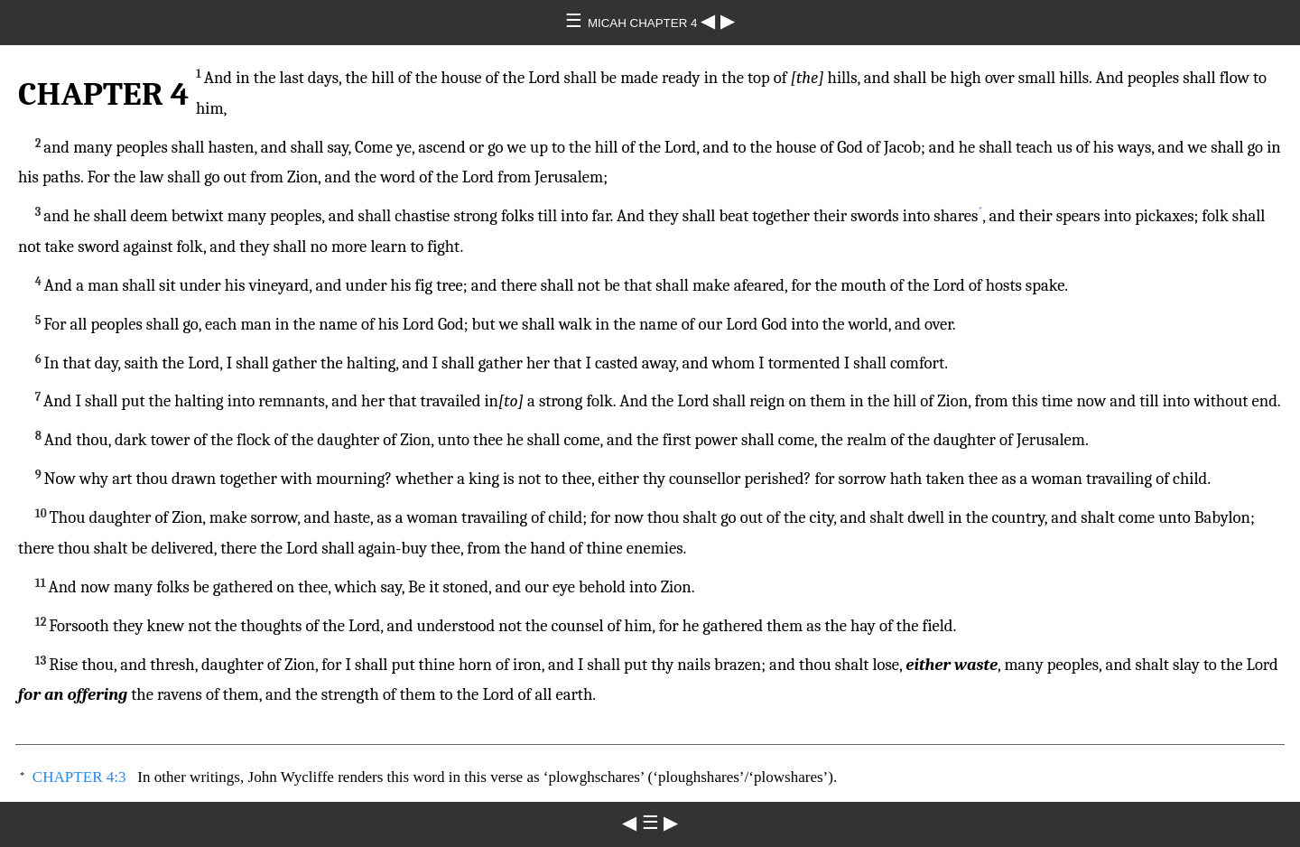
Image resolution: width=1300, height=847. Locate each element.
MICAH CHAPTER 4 (644, 23)
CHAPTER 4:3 (79, 777)
